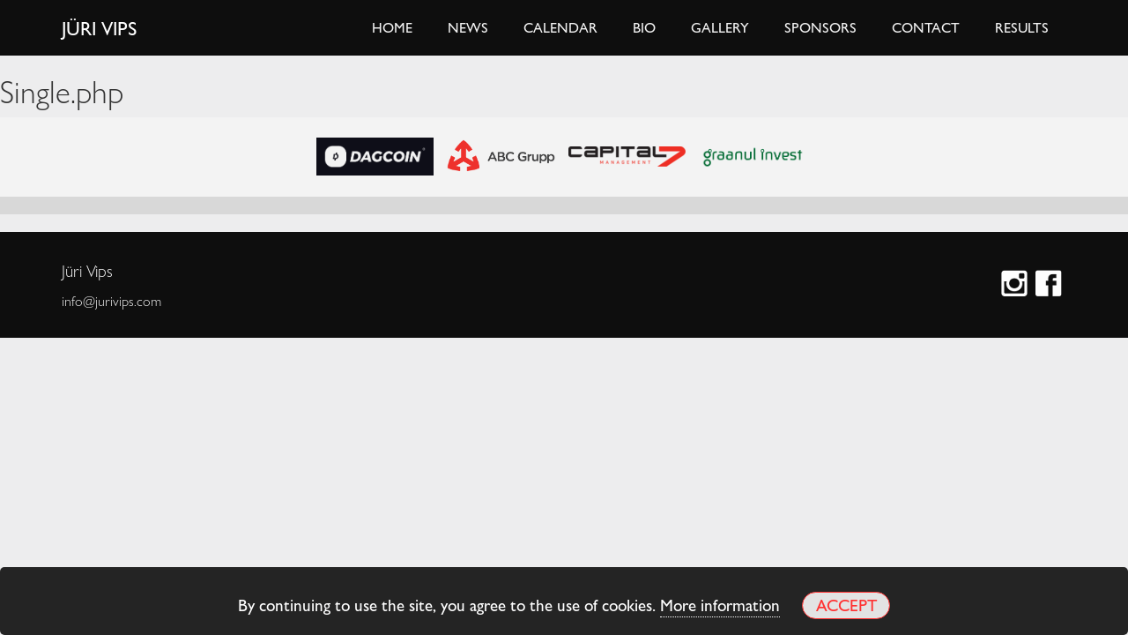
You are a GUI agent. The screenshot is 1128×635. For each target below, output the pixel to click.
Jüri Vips (99, 27)
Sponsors (820, 27)
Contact (926, 27)
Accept (846, 604)
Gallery (720, 27)
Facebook (1050, 285)
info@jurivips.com (111, 300)
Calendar (560, 27)
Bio (644, 27)
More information (720, 604)
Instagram (1016, 285)
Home (392, 27)
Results (1022, 27)
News (468, 27)
